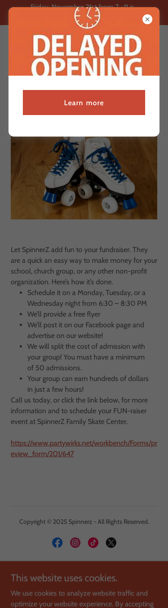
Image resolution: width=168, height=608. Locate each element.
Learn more (83, 102)
